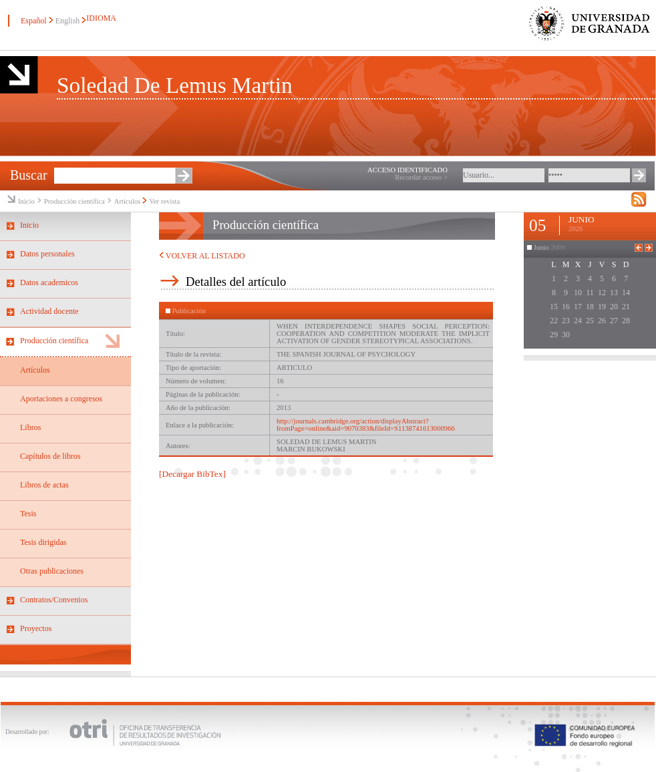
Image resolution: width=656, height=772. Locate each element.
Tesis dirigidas (43, 542)
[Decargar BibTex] (192, 474)
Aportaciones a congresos (61, 398)
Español (34, 20)
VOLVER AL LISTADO (202, 255)
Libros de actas (44, 485)
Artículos (127, 201)
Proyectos (35, 628)
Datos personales (47, 253)
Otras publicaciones (52, 571)
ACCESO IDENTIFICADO (407, 170)
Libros (30, 427)
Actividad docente (49, 311)
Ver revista (164, 201)
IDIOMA (101, 18)
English (67, 20)
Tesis (28, 513)
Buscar (28, 175)
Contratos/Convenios (54, 599)
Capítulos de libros (50, 456)
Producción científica (74, 201)
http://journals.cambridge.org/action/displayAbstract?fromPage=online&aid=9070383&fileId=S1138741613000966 (366, 424)
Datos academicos (49, 282)
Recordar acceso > (421, 177)
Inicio (26, 201)
